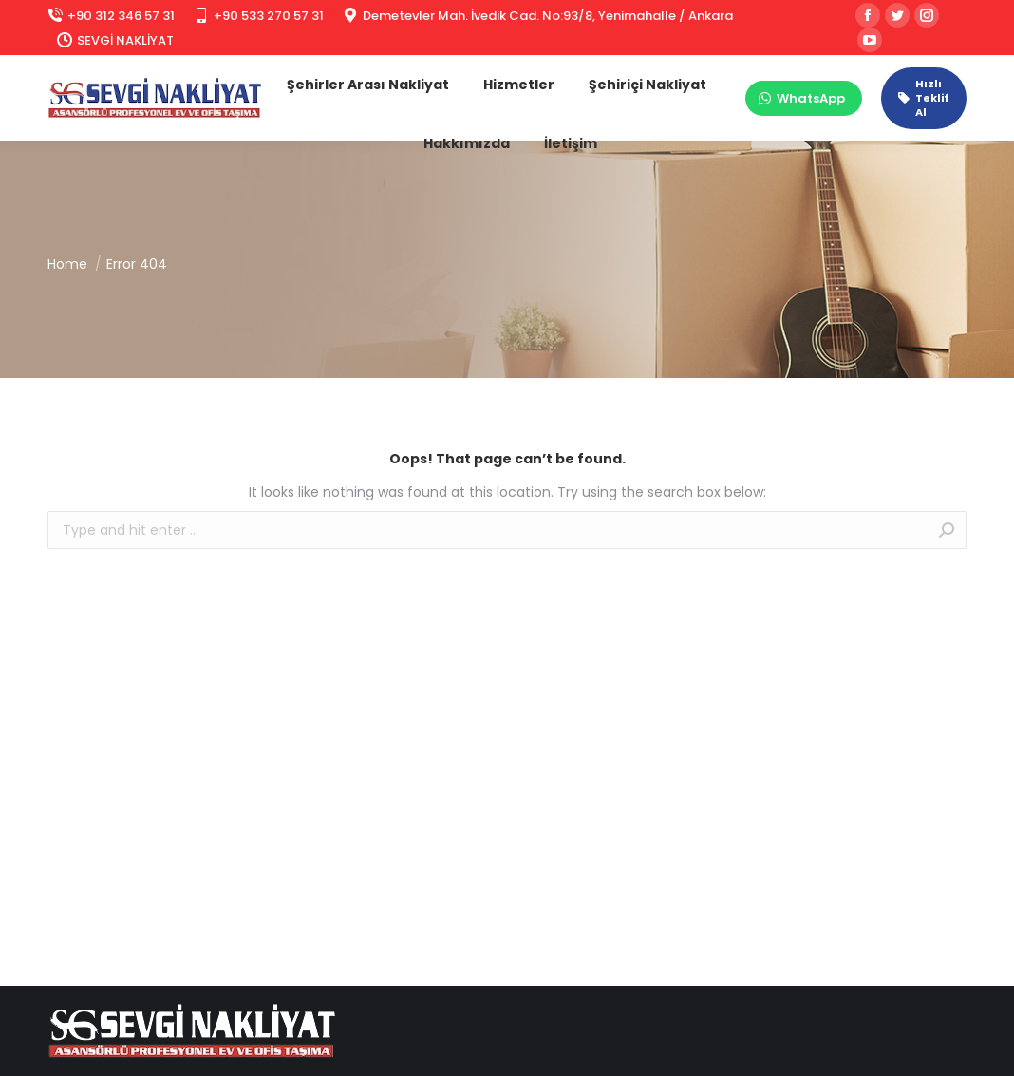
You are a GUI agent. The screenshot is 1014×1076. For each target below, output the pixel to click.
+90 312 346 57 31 (111, 16)
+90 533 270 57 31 (259, 16)
